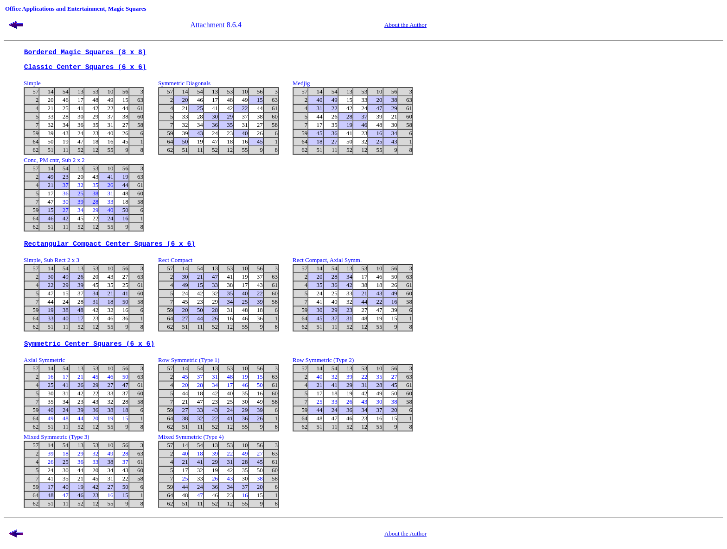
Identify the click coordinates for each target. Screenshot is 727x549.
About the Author (405, 24)
